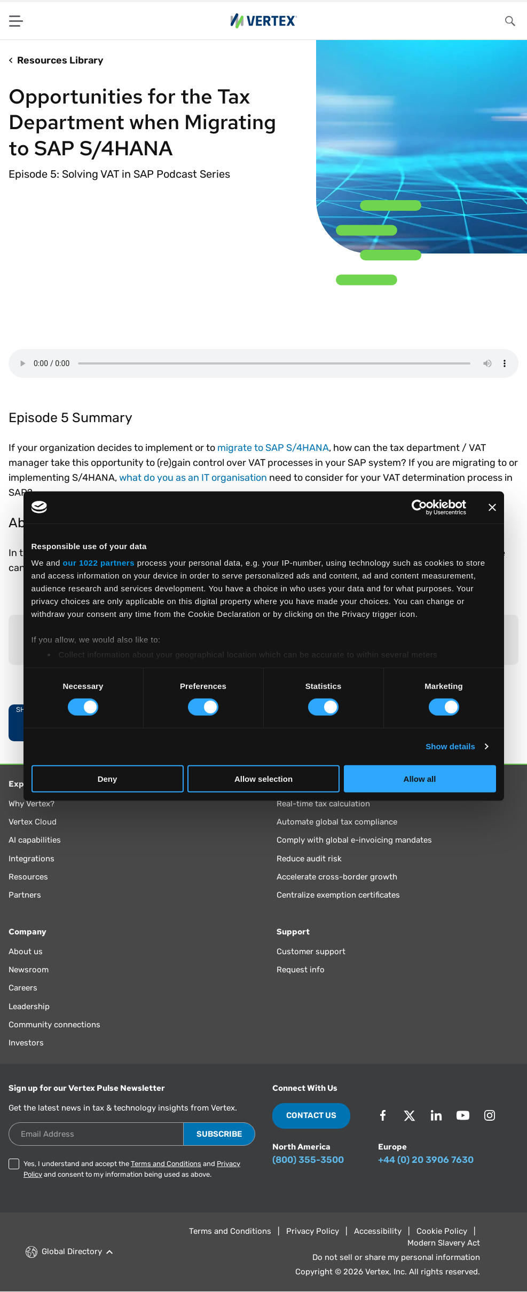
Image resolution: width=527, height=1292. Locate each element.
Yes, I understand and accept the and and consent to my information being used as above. (131, 1169)
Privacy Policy (312, 1231)
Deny (107, 778)
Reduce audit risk (309, 858)
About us (26, 951)
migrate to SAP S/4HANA (273, 448)
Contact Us (311, 1115)
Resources (28, 877)
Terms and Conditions (166, 1164)
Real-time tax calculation (323, 804)
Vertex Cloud (33, 822)
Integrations (31, 858)
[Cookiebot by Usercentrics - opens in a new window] (419, 507)
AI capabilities (35, 840)
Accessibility (378, 1231)
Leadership (29, 1006)
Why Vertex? (31, 804)
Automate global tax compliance (337, 822)
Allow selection (263, 778)
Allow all (420, 778)
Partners (25, 895)
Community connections (54, 1024)
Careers (23, 988)
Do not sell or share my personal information (396, 1257)
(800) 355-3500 (308, 1159)
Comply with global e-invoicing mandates (354, 840)
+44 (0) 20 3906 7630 (426, 1159)
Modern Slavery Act (443, 1243)
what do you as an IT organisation (193, 477)
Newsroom (29, 969)
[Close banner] (492, 507)
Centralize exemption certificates (338, 895)
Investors (26, 1043)
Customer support (311, 951)
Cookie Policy (441, 1231)
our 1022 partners (99, 562)
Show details (450, 746)
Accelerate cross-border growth (337, 877)
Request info (301, 969)
